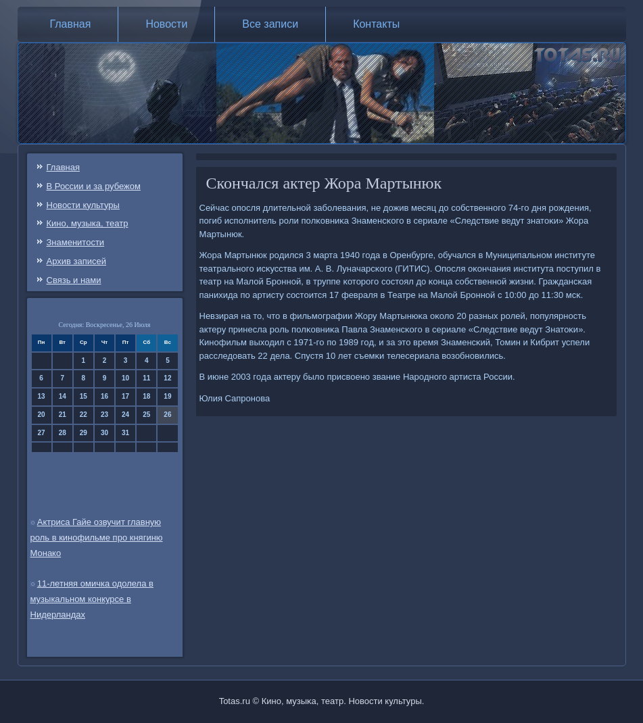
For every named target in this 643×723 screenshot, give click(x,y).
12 (167, 378)
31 (125, 433)
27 (41, 433)
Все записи (270, 24)
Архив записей (77, 261)
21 (62, 414)
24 (125, 414)
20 (41, 414)
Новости (166, 24)
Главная (70, 24)
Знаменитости (76, 242)
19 (167, 396)
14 (62, 396)
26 (167, 414)
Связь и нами (74, 280)
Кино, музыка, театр (87, 223)
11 (146, 378)
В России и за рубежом (94, 186)
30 (104, 433)
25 (146, 414)
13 (41, 396)
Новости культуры (83, 205)
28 (62, 433)
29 (83, 433)
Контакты (376, 24)
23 (104, 414)
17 (125, 396)
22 (83, 414)
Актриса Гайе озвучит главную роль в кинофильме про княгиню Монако (96, 537)
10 (125, 378)
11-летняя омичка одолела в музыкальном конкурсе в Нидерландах (91, 599)
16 (104, 396)
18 (146, 396)
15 (83, 396)
